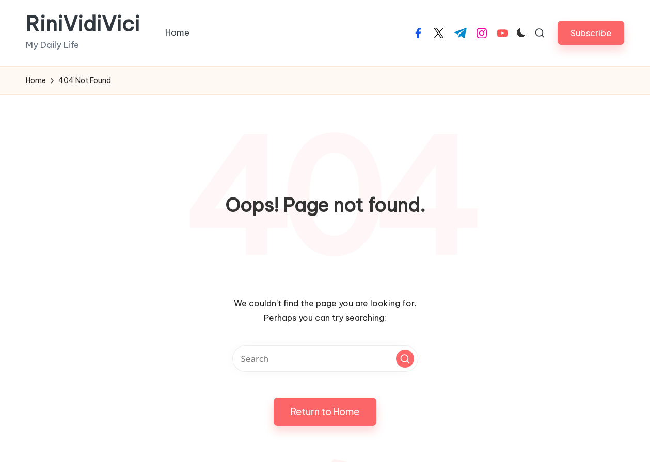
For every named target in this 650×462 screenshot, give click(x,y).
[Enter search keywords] (325, 358)
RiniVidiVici (83, 24)
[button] (591, 33)
